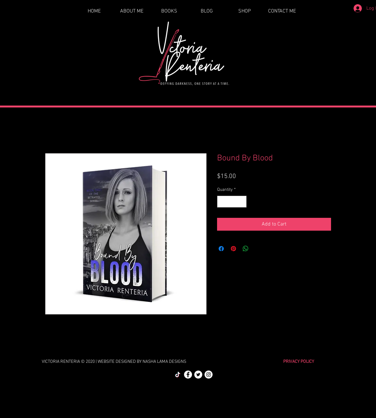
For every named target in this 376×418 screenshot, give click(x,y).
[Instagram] (209, 375)
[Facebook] (188, 375)
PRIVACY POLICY (298, 361)
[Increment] (242, 201)
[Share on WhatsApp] (245, 248)
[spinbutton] (232, 201)
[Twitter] (198, 375)
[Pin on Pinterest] (233, 248)
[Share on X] (258, 248)
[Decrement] (222, 201)
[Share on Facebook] (221, 248)
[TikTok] (178, 375)
